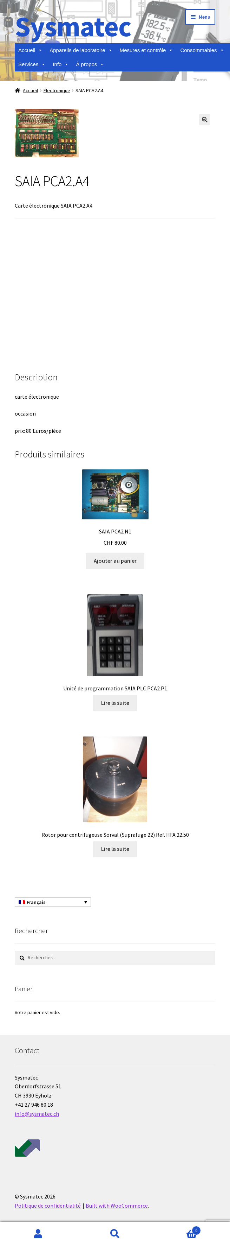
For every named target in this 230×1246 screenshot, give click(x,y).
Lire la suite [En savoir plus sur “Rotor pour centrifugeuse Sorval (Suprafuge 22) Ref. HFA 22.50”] (115, 848)
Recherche (115, 1234)
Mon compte (38, 1234)
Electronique (57, 90)
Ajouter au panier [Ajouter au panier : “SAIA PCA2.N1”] (115, 560)
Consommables (202, 50)
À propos (90, 64)
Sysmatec (73, 26)
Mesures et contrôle (146, 50)
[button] (204, 119)
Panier (177, 1229)
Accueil (30, 50)
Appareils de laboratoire (81, 50)
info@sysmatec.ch (37, 1113)
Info (61, 64)
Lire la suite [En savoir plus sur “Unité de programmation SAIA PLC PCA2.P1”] (115, 702)
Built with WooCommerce (117, 1205)
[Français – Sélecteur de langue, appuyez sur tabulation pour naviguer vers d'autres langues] (53, 902)
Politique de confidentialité (48, 1205)
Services (32, 64)
